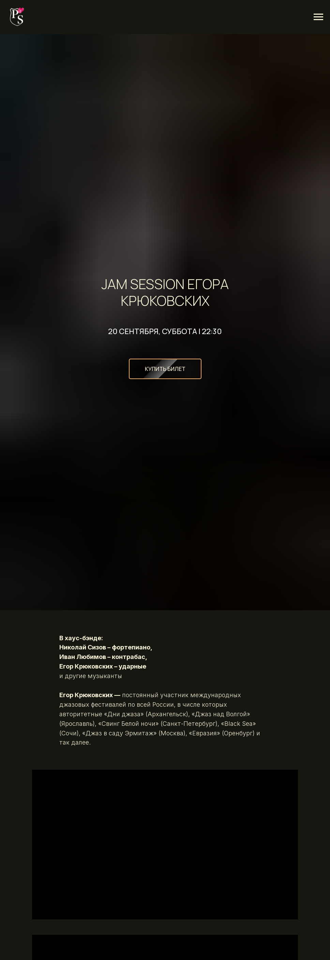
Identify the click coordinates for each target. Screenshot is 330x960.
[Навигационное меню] (318, 17)
